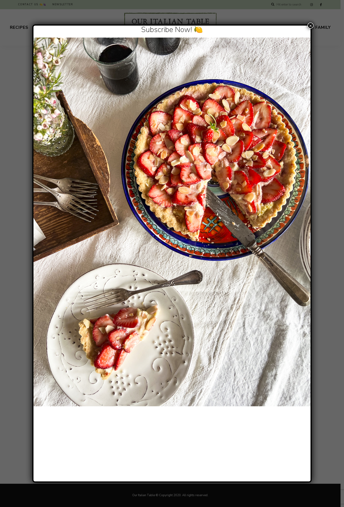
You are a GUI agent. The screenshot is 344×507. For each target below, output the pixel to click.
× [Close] (310, 26)
